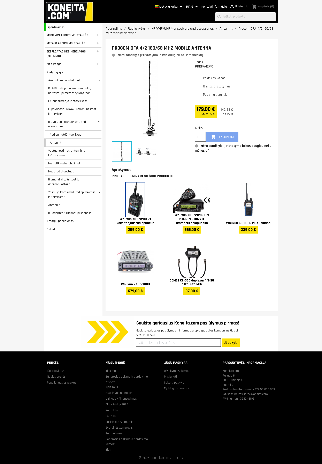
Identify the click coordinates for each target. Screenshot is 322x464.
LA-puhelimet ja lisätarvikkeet (67, 101)
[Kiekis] (200, 137)
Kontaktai (112, 410)
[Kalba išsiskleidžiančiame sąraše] (169, 6)
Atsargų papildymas (60, 221)
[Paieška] (245, 16)
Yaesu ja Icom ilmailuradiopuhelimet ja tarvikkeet (71, 194)
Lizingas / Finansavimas (121, 399)
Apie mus (112, 387)
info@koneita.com (256, 394)
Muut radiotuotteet (61, 171)
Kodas (199, 62)
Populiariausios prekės (61, 382)
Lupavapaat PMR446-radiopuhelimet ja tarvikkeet (72, 111)
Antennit (55, 143)
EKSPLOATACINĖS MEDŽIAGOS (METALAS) (66, 53)
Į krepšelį (222, 137)
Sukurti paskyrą (174, 382)
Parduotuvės (114, 433)
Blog (108, 450)
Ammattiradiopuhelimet (64, 80)
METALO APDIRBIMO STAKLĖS (66, 43)
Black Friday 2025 (117, 404)
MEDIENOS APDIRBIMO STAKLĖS (67, 35)
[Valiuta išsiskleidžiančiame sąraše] (192, 6)
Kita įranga (54, 64)
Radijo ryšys (55, 72)
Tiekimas (111, 371)
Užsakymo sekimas (176, 371)
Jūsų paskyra (175, 362)
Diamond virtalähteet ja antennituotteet (63, 181)
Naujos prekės (56, 376)
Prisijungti (170, 376)
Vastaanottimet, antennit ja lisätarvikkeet (66, 153)
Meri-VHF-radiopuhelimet (64, 163)
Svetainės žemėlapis (119, 428)
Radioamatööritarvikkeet (66, 135)
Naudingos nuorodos (119, 393)
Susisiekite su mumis (119, 422)
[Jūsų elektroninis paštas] (178, 342)
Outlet (51, 229)
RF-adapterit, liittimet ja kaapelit (69, 213)
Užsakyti (231, 342)
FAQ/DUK (111, 416)
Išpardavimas (55, 27)
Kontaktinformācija (214, 7)
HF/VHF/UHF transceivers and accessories (67, 124)
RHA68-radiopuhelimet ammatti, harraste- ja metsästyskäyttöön (69, 90)
